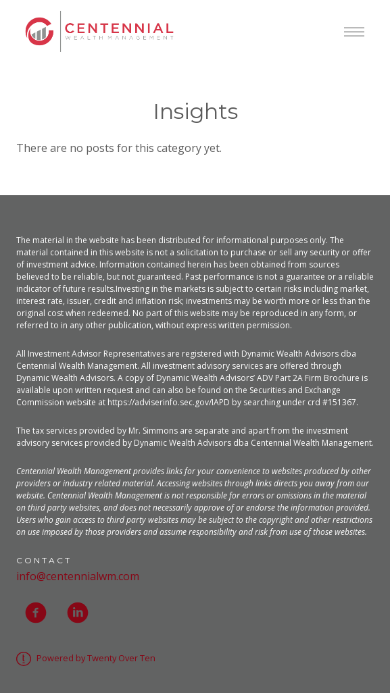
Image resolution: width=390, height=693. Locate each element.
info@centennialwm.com (77, 576)
